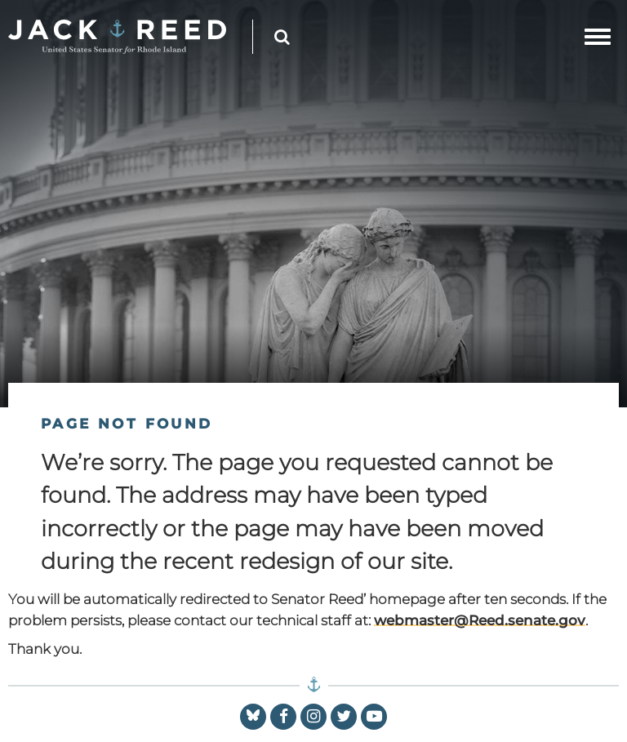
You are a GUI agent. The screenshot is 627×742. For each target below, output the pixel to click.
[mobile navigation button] (597, 37)
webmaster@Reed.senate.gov (479, 620)
